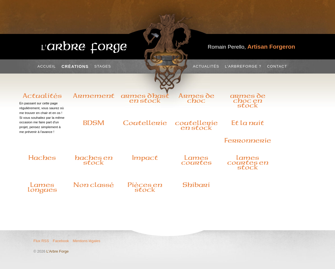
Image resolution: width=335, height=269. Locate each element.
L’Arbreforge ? (243, 66)
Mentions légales (86, 241)
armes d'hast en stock (145, 98)
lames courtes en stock (247, 162)
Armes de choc (196, 98)
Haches (42, 158)
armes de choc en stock (248, 100)
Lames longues (42, 187)
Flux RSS (41, 241)
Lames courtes (196, 160)
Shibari (196, 185)
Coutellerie (145, 123)
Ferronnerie (247, 140)
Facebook (61, 241)
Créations (75, 66)
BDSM (93, 123)
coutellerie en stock (196, 125)
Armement (94, 96)
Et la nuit (247, 123)
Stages (102, 66)
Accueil (46, 66)
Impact (145, 158)
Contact (277, 66)
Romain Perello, (251, 47)
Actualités (206, 66)
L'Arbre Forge (57, 251)
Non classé (93, 185)
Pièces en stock (145, 187)
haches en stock (94, 160)
